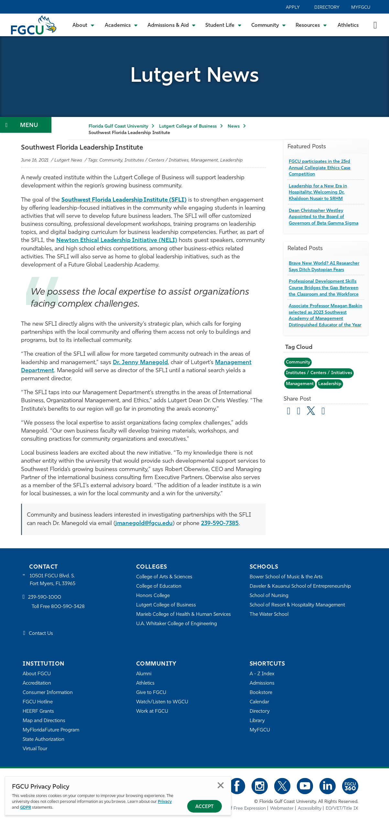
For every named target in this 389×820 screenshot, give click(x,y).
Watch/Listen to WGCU (162, 702)
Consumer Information (48, 692)
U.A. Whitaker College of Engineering (176, 624)
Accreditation (37, 683)
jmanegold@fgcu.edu (144, 523)
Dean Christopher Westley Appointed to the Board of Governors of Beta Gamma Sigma (323, 217)
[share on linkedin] (323, 412)
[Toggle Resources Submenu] (311, 25)
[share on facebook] (298, 412)
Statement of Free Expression (236, 808)
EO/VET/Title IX (342, 808)
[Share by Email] (288, 412)
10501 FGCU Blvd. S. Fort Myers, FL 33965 (52, 580)
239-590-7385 (220, 523)
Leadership (329, 384)
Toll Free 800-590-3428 (58, 606)
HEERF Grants (38, 711)
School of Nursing (269, 596)
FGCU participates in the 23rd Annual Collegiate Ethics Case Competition (320, 168)
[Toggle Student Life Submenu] (223, 25)
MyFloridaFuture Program (51, 730)
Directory (327, 7)
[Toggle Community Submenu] (268, 25)
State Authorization (43, 739)
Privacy (165, 802)
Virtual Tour (35, 749)
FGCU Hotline (38, 702)
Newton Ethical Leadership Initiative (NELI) (116, 240)
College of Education (158, 586)
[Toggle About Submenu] (84, 25)
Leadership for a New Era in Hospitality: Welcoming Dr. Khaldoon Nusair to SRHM (318, 192)
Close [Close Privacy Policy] (221, 785)
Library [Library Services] (257, 721)
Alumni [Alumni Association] (143, 674)
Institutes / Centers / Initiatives (319, 373)
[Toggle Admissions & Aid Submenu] (172, 25)
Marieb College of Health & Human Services (183, 614)
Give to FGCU (151, 692)
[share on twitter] (311, 410)
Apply (293, 7)
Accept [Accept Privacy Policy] (204, 806)
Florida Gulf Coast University (118, 126)
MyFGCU (360, 7)
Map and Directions (44, 721)
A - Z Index (262, 674)
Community (298, 362)
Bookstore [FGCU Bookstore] (261, 692)
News (234, 126)
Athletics (348, 25)
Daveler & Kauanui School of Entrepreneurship (300, 586)
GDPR (25, 807)
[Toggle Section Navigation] (25, 125)
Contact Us (41, 633)
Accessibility (309, 808)
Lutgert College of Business (188, 126)
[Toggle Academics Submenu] (121, 25)
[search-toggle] (375, 25)
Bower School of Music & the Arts (286, 577)
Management (300, 384)
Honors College (153, 596)
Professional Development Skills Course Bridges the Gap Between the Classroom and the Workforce (324, 288)
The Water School (269, 614)
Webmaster (282, 808)
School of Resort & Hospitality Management (297, 605)
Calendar (259, 702)
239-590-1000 (44, 597)
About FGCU (37, 674)
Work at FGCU (152, 711)
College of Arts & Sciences (164, 577)
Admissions (262, 683)
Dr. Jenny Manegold (140, 363)
